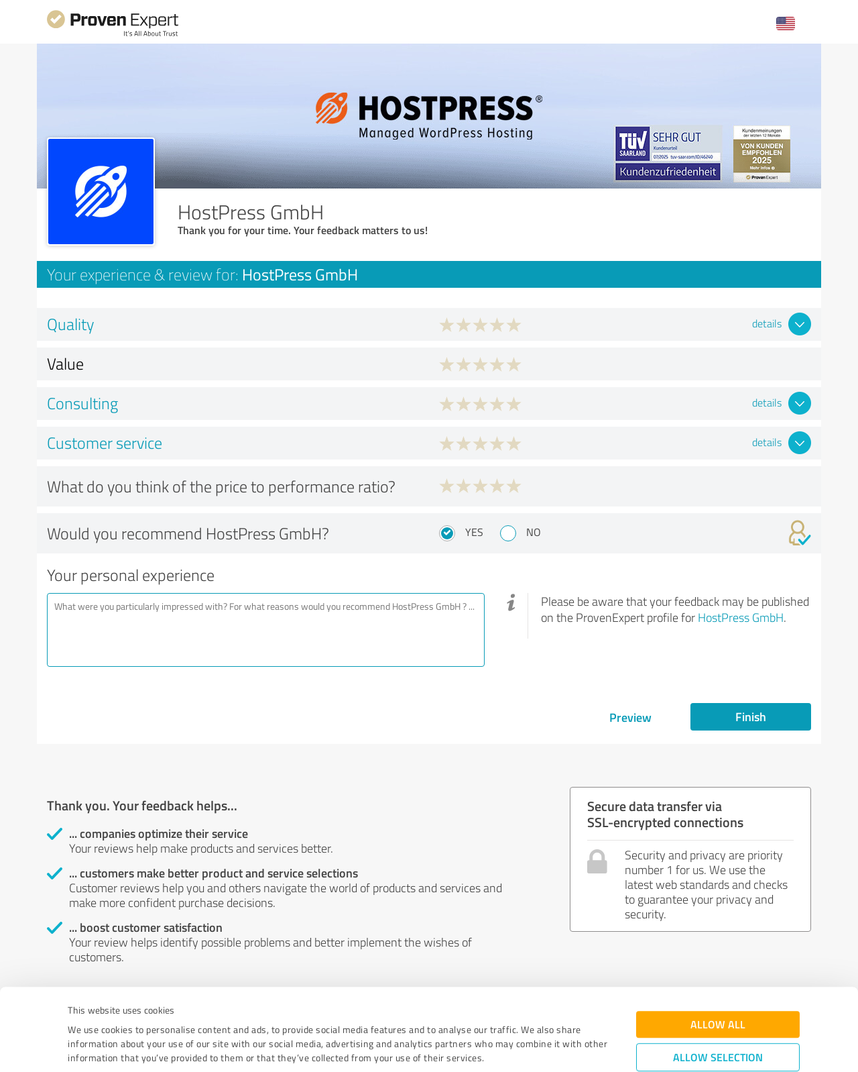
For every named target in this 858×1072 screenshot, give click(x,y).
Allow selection (718, 980)
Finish (750, 716)
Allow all (717, 947)
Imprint (83, 1009)
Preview (630, 717)
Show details (513, 1046)
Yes (474, 532)
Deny (718, 1022)
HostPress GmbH (741, 617)
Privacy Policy (135, 1009)
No (533, 532)
